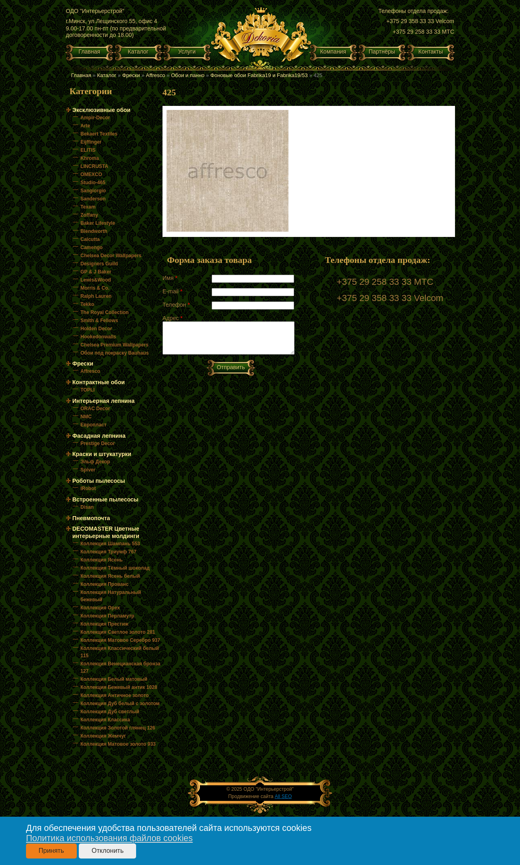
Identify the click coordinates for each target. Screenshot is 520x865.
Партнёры (381, 51)
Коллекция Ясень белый (110, 576)
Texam (87, 207)
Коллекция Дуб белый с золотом (120, 703)
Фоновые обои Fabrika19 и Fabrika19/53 (259, 75)
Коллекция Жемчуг (103, 736)
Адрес (172, 318)
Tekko (87, 304)
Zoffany (89, 215)
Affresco (155, 75)
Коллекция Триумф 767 (108, 552)
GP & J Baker (95, 272)
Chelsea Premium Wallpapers (114, 345)
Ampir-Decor (95, 117)
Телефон (176, 304)
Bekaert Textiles (98, 134)
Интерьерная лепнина (103, 401)
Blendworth (93, 231)
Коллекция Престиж (104, 624)
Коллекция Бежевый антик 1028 (118, 687)
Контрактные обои (98, 382)
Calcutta (90, 239)
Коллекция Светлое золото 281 (117, 632)
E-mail (172, 291)
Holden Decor (96, 328)
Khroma (89, 158)
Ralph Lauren (96, 296)
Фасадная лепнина (99, 435)
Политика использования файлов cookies (109, 838)
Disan (87, 507)
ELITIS (87, 150)
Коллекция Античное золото (114, 695)
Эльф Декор (95, 462)
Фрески (131, 75)
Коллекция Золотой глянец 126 (117, 728)
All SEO (283, 796)
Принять (51, 850)
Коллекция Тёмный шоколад (115, 568)
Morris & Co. (94, 288)
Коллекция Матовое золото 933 (118, 744)
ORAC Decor (95, 408)
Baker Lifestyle (97, 223)
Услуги (186, 51)
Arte (85, 126)
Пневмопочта (91, 518)
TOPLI (87, 390)
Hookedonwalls (98, 337)
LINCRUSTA (94, 166)
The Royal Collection (104, 312)
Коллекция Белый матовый (113, 679)
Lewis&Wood (95, 280)
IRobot (88, 488)
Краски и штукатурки (101, 454)
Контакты (430, 51)
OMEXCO (91, 174)
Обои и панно (187, 75)
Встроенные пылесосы (105, 499)
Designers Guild (99, 264)
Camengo (91, 247)
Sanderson (93, 199)
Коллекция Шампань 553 (110, 544)
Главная (89, 51)
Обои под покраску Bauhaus (114, 353)
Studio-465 (92, 182)
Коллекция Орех (100, 608)
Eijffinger (91, 142)
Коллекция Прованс (104, 584)
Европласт (93, 425)
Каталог (138, 51)
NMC (85, 417)
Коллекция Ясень (101, 560)
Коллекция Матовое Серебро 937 (120, 640)
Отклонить (107, 850)
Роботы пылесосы (98, 481)
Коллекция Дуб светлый (109, 711)
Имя (170, 278)
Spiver (87, 470)
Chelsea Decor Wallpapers (110, 255)
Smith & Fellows (99, 320)
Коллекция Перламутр (107, 616)
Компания (333, 51)
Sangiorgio (93, 191)
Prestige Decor (97, 443)
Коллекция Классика (105, 720)
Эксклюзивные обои (101, 110)
